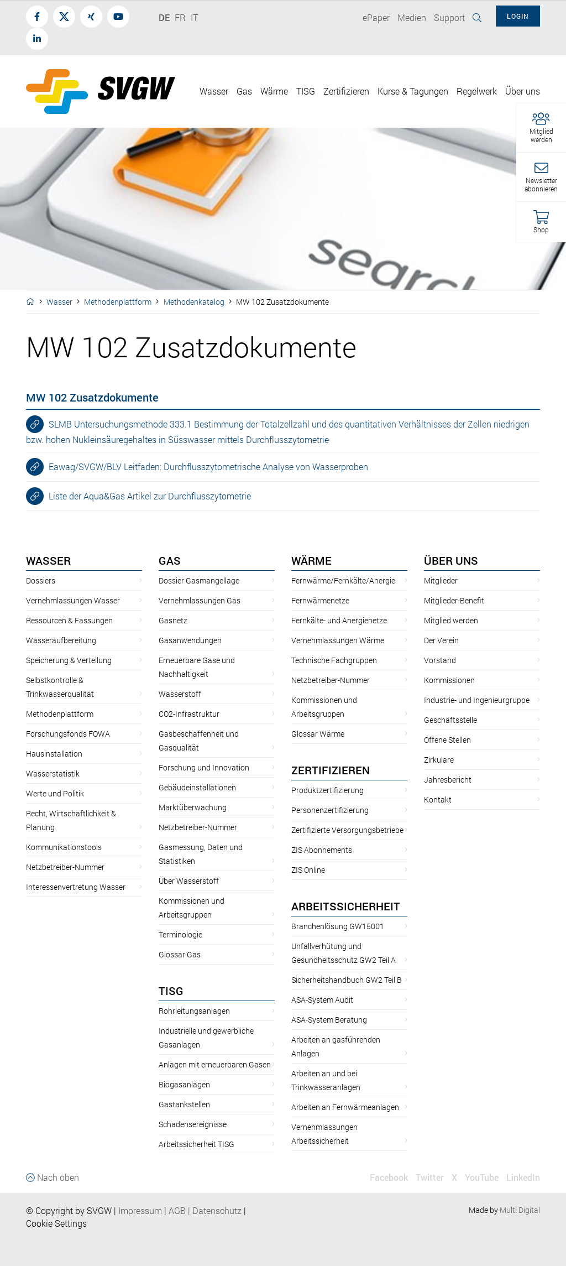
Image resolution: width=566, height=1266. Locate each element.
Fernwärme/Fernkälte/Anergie (343, 580)
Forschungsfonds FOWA (68, 733)
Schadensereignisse (193, 1124)
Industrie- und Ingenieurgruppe (477, 700)
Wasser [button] (214, 91)
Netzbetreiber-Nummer (65, 867)
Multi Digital (520, 1210)
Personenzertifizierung (330, 810)
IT (194, 17)
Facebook (389, 1177)
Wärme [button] (274, 91)
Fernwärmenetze (320, 600)
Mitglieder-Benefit (454, 600)
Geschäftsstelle (450, 720)
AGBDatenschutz (205, 1210)
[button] (541, 128)
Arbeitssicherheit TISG (196, 1144)
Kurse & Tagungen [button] (413, 91)
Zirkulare (439, 759)
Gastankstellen (184, 1104)
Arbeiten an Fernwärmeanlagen (345, 1107)
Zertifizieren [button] (346, 91)
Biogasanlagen (184, 1084)
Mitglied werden (451, 620)
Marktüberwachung (193, 807)
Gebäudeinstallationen (197, 787)
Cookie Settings (56, 1223)
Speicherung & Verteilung (69, 660)
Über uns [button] (522, 91)
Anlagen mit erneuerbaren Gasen (215, 1064)
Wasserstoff (180, 694)
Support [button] (449, 17)
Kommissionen (449, 680)
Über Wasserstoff (189, 881)
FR (180, 17)
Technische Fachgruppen (334, 660)
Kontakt (438, 799)
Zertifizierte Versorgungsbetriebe (347, 830)
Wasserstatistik (53, 773)
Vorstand (440, 660)
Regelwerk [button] (477, 91)
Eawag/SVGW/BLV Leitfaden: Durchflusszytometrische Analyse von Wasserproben (197, 467)
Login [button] (518, 16)
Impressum (140, 1210)
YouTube (482, 1177)
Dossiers (40, 580)
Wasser (59, 301)
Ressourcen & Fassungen (69, 620)
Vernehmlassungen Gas (199, 600)
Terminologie (180, 934)
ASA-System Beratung (329, 1019)
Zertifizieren (330, 770)
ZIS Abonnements (321, 850)
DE (164, 17)
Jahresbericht (447, 779)
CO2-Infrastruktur (189, 713)
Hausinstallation (54, 753)
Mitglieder (441, 580)
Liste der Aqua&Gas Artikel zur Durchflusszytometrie (138, 496)
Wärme (311, 560)
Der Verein (441, 640)
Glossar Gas (180, 954)
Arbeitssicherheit (345, 906)
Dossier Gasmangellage (199, 580)
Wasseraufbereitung (61, 640)
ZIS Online (308, 869)
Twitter (430, 1177)
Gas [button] (244, 91)
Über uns (451, 560)
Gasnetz (173, 620)
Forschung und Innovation (204, 767)
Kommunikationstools (64, 847)
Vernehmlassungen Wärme (337, 640)
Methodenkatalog (194, 301)
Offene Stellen (447, 739)
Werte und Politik (55, 793)
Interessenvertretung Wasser (75, 887)
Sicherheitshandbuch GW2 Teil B (346, 980)
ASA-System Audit (322, 999)
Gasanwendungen (190, 640)
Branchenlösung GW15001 (337, 926)
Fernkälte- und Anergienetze (339, 620)
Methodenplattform (117, 301)
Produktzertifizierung (327, 790)
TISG (171, 990)
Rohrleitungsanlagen (194, 1010)
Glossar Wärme (317, 733)
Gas (170, 560)
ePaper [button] (376, 17)
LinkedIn (523, 1177)
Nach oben (52, 1177)
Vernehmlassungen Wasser (73, 600)
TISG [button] (305, 91)
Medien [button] (411, 17)
